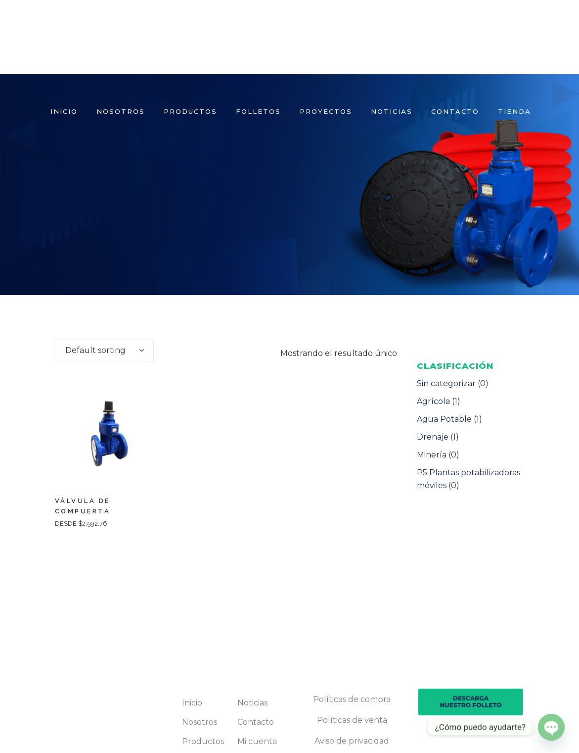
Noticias (252, 702)
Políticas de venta (352, 720)
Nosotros (199, 722)
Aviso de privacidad (351, 741)
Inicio (192, 702)
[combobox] (104, 350)
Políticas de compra (352, 699)
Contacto (255, 722)
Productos (203, 741)
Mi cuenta (257, 741)
